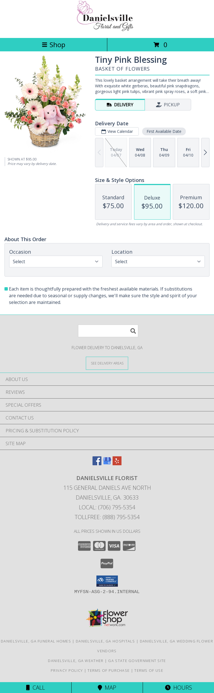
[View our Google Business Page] (107, 463)
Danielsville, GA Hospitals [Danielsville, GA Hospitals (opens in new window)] (105, 641)
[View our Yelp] (117, 463)
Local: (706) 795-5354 (107, 507)
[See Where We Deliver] (107, 363)
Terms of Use (148, 670)
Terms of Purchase (108, 670)
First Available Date (164, 131)
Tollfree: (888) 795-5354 (107, 517)
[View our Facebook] (97, 463)
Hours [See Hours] (178, 687)
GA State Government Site (137, 660)
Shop (53, 44)
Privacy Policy (67, 670)
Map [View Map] (107, 687)
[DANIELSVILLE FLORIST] (107, 29)
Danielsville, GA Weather (75, 660)
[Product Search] (108, 331)
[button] (107, 581)
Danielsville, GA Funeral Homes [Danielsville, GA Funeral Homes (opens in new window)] (36, 641)
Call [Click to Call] (35, 687)
